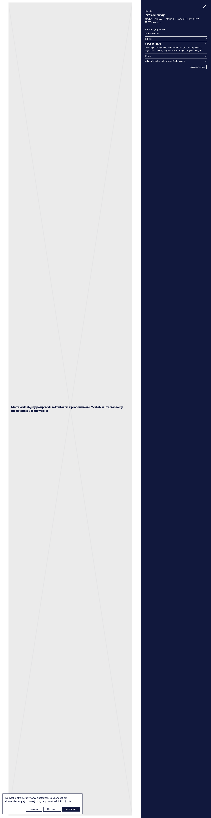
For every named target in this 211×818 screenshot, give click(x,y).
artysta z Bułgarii (194, 50)
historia (187, 47)
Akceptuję (71, 809)
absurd (159, 50)
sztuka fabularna (175, 47)
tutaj (69, 801)
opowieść (196, 47)
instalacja (149, 47)
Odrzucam (52, 809)
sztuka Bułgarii (179, 50)
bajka (147, 50)
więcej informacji (197, 67)
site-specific (160, 47)
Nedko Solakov (152, 33)
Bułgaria (167, 50)
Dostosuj (34, 809)
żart (153, 50)
